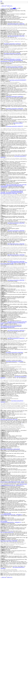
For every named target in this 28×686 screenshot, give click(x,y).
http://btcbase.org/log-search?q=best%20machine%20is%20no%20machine (9, 398)
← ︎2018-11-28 (3, 5)
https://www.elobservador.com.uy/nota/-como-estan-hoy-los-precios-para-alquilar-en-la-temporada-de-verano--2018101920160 (13, 185)
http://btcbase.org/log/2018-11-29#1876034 (14, 361)
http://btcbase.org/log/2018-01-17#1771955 (8, 419)
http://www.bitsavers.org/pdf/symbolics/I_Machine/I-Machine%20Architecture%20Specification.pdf (10, 429)
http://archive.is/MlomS (18, 122)
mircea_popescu (3, 21)
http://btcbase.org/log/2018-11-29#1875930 (14, 96)
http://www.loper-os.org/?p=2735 (6, 532)
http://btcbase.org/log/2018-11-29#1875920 (16, 35)
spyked (1, 43)
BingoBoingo (3, 10)
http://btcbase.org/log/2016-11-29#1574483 (8, 193)
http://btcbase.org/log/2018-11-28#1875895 (16, 23)
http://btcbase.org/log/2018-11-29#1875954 (16, 230)
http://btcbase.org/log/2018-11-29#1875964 (16, 261)
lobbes (1, 566)
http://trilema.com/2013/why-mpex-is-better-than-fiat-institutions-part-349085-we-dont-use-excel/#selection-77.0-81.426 (13, 322)
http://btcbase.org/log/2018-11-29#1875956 (16, 222)
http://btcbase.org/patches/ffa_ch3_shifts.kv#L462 (10, 449)
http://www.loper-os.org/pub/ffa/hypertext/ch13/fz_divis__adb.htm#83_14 (11, 514)
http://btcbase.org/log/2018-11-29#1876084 (8, 540)
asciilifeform (3, 9)
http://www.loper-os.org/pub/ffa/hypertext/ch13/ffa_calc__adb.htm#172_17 (13, 485)
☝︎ (0, 26)
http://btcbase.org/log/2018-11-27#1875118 (12, 43)
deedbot (2, 41)
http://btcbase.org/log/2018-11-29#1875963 (16, 254)
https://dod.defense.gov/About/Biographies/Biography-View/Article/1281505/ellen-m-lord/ (11, 367)
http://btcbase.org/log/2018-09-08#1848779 (17, 80)
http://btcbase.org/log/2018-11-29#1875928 (14, 108)
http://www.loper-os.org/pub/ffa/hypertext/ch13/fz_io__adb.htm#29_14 (10, 522)
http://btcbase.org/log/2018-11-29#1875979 (16, 338)
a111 (1, 27)
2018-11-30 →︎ (10, 5)
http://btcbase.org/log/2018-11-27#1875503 (12, 53)
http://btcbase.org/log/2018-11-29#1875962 (16, 243)
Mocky (1, 16)
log (1, 1)
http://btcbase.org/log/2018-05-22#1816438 (8, 570)
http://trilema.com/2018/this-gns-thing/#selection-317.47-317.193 (11, 61)
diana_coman (3, 410)
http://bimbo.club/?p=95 (8, 41)
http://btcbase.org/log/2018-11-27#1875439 (12, 59)
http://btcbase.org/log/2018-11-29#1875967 (16, 280)
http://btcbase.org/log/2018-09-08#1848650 (8, 83)
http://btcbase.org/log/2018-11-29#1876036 (14, 352)
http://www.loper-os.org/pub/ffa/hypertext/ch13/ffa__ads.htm (12, 481)
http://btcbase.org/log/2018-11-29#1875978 (16, 330)
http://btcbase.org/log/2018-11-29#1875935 (14, 66)
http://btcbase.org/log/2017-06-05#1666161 (14, 192)
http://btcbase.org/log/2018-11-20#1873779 (14, 126)
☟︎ (20, 18)
